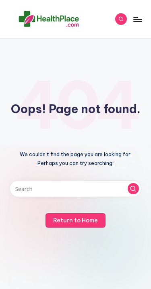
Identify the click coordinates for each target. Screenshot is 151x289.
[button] (133, 188)
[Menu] (137, 19)
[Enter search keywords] (75, 188)
